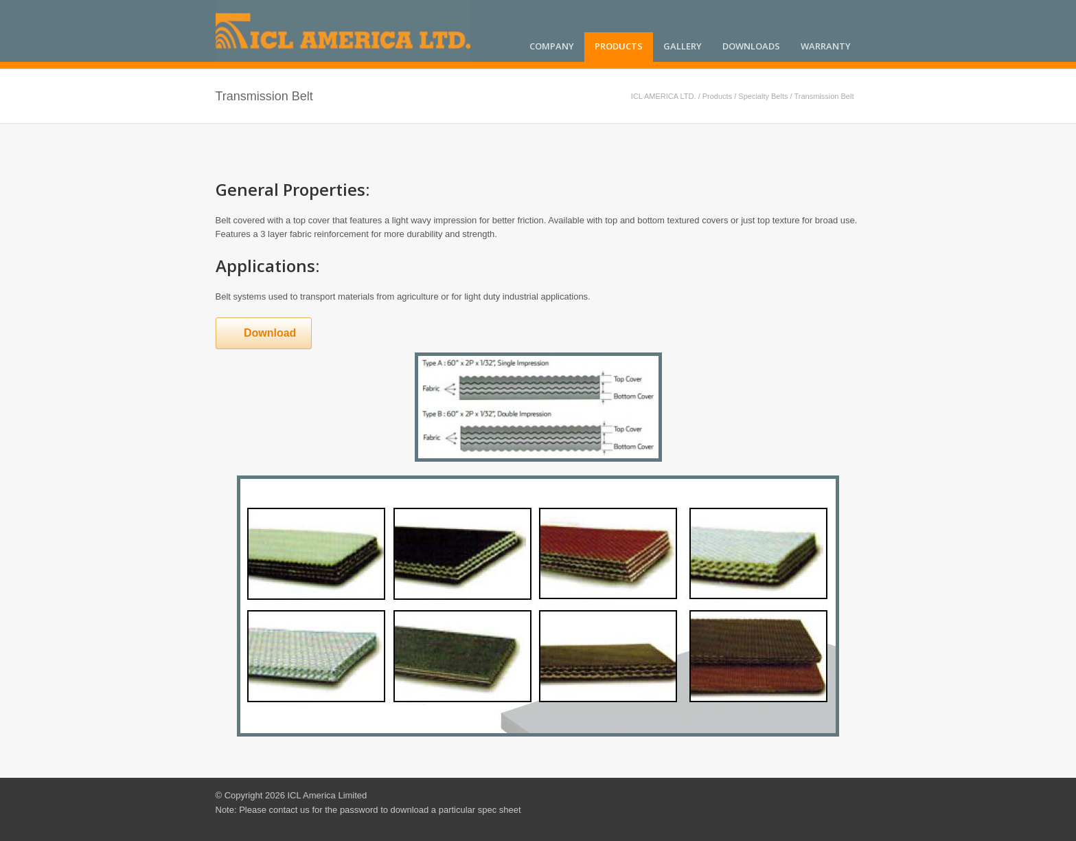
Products (619, 46)
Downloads (751, 46)
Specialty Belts (763, 96)
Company (551, 46)
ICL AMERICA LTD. (663, 96)
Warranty (826, 46)
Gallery (682, 46)
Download (262, 333)
